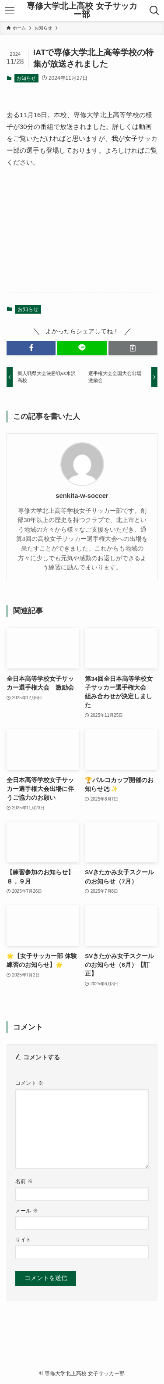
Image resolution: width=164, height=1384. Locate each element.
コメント (29, 1083)
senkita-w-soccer (82, 495)
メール (26, 1211)
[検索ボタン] (154, 10)
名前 (23, 1181)
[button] (31, 348)
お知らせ (26, 78)
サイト (23, 1240)
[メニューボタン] (10, 10)
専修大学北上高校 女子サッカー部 (82, 10)
